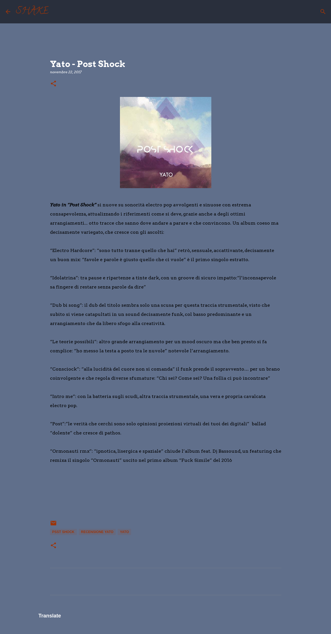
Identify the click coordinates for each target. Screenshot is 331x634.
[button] (53, 84)
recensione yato (97, 532)
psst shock (63, 532)
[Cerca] (56, 12)
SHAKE (32, 12)
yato (124, 532)
